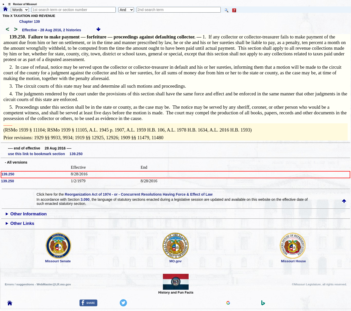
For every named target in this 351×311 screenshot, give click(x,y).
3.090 (85, 199)
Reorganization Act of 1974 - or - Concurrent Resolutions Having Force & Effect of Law (139, 194)
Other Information (28, 214)
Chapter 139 (29, 21)
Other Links (22, 223)
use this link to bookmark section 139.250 (45, 154)
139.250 (7, 174)
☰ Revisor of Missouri (21, 4)
